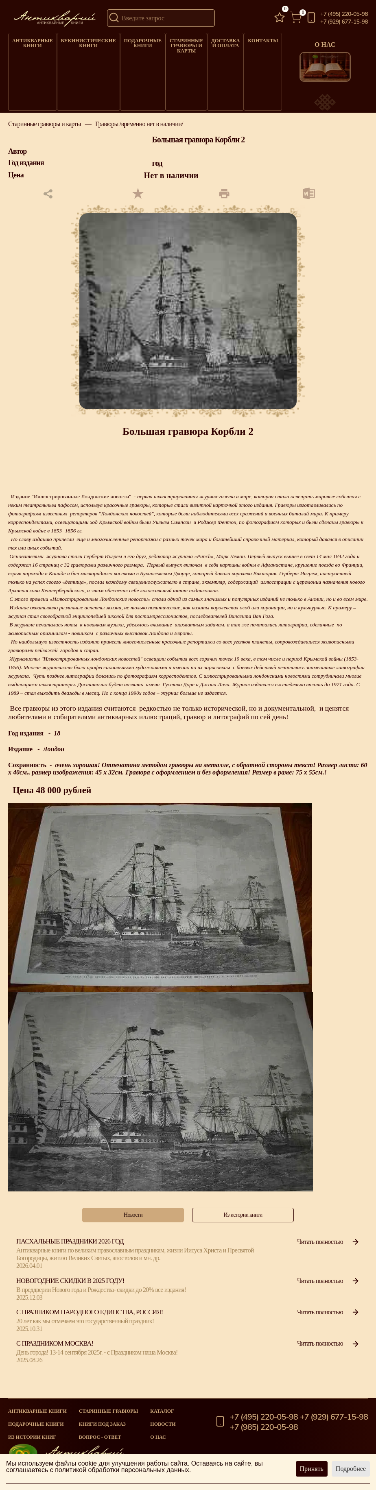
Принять (312, 1468)
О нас (158, 1437)
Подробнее (351, 1468)
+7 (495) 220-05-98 (344, 14)
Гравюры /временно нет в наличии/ (139, 132)
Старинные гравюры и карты (174, 43)
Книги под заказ (102, 1424)
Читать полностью (328, 1249)
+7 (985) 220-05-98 (264, 1427)
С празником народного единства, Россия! (89, 1320)
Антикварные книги (31, 41)
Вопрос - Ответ (100, 1437)
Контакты (249, 39)
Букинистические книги (82, 41)
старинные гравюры (108, 1411)
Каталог (162, 1411)
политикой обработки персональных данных (122, 1469)
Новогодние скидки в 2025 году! (70, 1288)
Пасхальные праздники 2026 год (70, 1249)
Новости (162, 1424)
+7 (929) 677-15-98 (344, 22)
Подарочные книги (133, 41)
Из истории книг (32, 1437)
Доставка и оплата (212, 41)
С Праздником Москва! (54, 1351)
